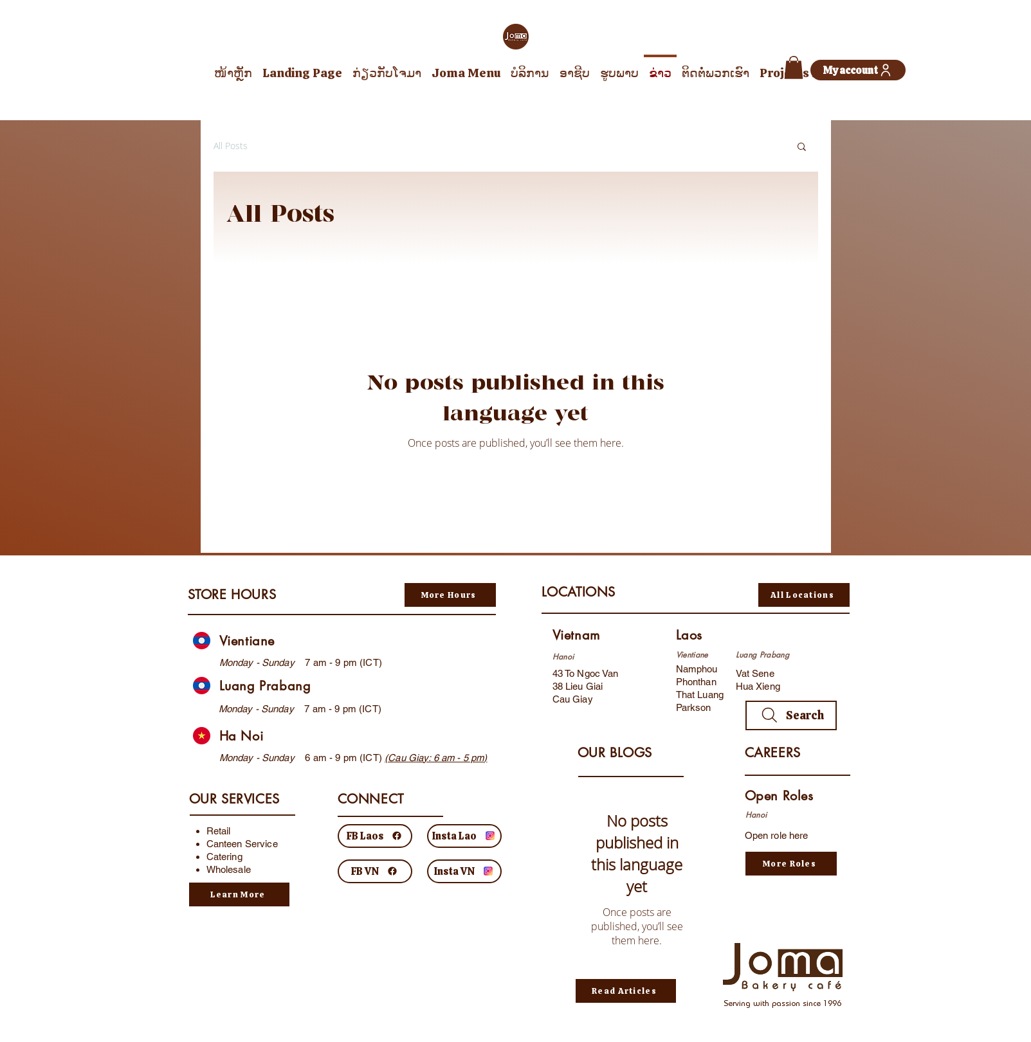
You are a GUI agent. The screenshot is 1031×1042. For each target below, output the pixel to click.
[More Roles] (791, 864)
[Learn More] (239, 894)
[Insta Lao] (464, 836)
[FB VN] (375, 871)
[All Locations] (804, 595)
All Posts (231, 145)
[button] (793, 67)
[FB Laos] (375, 836)
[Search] (791, 715)
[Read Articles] (626, 991)
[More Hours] (450, 595)
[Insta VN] (464, 871)
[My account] (858, 70)
